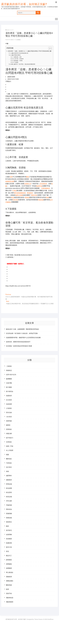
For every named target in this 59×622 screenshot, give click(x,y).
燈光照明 (9, 492)
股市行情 (9, 547)
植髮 (7, 454)
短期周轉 (9, 534)
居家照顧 (9, 421)
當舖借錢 (9, 513)
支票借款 (9, 442)
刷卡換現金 (9, 391)
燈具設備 (9, 497)
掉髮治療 (9, 433)
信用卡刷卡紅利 (11, 374)
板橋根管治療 (9, 181)
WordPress (50, 619)
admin (12, 39)
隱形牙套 (34, 195)
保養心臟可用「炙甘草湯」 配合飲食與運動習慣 (23, 64)
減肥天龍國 (19, 195)
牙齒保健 (9, 505)
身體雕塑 (9, 568)
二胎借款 (9, 366)
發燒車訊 (9, 522)
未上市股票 (9, 450)
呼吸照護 (41, 200)
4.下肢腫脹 (15, 62)
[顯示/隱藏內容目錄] (49, 48)
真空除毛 (9, 530)
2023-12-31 (9, 30)
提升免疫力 (9, 438)
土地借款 (9, 408)
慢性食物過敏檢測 (20, 193)
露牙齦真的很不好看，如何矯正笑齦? (24, 4)
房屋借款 (9, 429)
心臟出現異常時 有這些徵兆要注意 (19, 53)
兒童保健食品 (45, 188)
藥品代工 (9, 555)
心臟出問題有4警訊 (16, 55)
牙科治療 (9, 501)
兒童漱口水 (27, 184)
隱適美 (27, 197)
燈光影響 (9, 488)
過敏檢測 (9, 577)
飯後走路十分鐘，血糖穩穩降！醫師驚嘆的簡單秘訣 (22, 329)
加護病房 (9, 396)
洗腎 (11, 177)
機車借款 (9, 459)
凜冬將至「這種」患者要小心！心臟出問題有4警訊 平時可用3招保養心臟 (29, 51)
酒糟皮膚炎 (9, 581)
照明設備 (9, 484)
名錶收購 (9, 404)
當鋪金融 (9, 518)
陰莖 (7, 589)
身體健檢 (9, 564)
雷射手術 (9, 593)
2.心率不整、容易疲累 (18, 58)
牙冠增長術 (43, 184)
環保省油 (9, 509)
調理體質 (9, 560)
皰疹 (27, 177)
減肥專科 (9, 475)
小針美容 (9, 417)
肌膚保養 (9, 543)
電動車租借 (9, 598)
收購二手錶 (9, 446)
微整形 (8, 425)
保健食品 (9, 370)
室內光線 (9, 412)
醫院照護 (9, 585)
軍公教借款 (9, 572)
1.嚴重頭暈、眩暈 (17, 57)
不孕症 (14, 190)
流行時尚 (9, 467)
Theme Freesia (38, 619)
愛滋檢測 (30, 193)
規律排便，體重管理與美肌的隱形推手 (18, 342)
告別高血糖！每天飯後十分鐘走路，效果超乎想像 (22, 333)
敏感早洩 (39, 186)
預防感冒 (15, 200)
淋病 (47, 197)
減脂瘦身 (9, 480)
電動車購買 (9, 602)
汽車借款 (9, 463)
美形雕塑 (9, 539)
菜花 (12, 197)
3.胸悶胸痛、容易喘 (17, 60)
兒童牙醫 (9, 383)
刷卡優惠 (9, 387)
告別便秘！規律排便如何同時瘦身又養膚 (19, 346)
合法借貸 (9, 400)
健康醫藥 (18, 39)
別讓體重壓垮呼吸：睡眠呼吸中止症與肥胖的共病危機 (23, 337)
